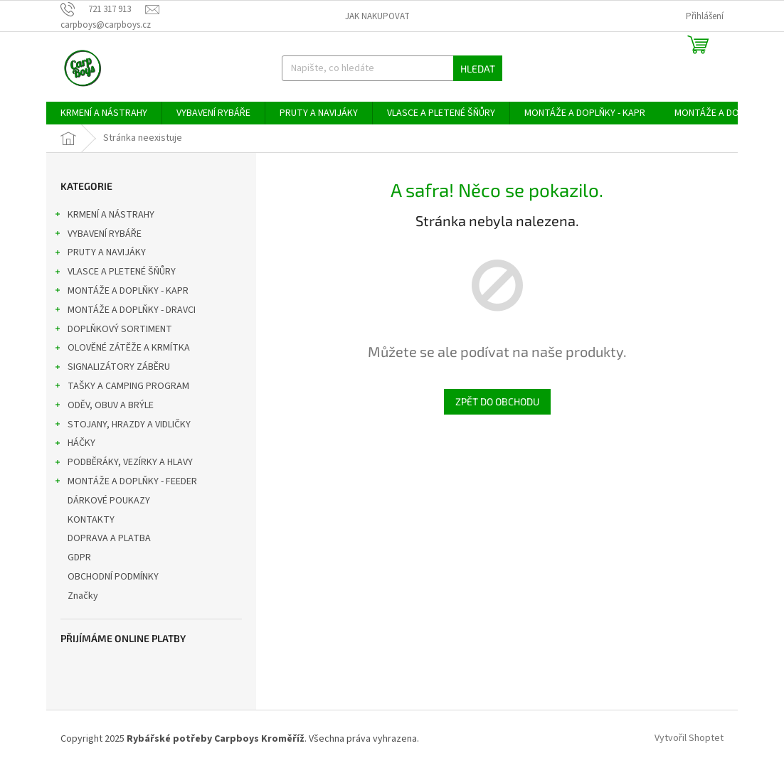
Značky (83, 596)
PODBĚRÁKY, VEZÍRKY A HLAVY (123, 463)
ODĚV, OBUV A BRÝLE (103, 406)
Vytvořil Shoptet (689, 739)
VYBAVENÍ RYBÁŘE (97, 235)
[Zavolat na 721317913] (102, 9)
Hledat (477, 69)
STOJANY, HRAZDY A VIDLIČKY (122, 425)
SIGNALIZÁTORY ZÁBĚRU (111, 368)
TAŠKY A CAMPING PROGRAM (121, 387)
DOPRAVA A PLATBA (110, 538)
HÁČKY (74, 444)
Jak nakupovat (377, 16)
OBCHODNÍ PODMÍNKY (114, 577)
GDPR (80, 557)
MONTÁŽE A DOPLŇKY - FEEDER (125, 482)
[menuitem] (103, 113)
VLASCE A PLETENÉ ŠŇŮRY (114, 273)
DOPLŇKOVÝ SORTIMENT (112, 330)
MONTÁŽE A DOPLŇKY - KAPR (121, 292)
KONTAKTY (92, 520)
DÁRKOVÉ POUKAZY (110, 501)
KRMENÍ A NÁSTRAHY (103, 216)
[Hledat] (392, 68)
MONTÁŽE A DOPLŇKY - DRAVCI (124, 311)
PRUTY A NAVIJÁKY (99, 253)
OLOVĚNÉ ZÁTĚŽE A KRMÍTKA (121, 349)
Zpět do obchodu (497, 401)
